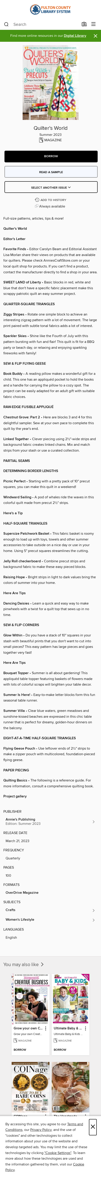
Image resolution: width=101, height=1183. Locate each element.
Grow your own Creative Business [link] (28, 1028)
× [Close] (93, 1127)
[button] (51, 156)
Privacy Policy (41, 1130)
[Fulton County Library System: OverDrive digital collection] (50, 9)
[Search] (6, 24)
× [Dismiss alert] (95, 36)
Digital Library (75, 35)
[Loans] (84, 25)
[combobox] (41, 24)
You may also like (24, 965)
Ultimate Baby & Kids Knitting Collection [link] (68, 1028)
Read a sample (51, 172)
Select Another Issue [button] (51, 188)
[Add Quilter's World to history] (51, 200)
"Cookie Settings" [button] (57, 1153)
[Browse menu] (93, 24)
